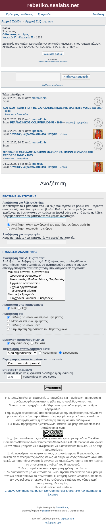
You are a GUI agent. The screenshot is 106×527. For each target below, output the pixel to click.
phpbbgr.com (67, 518)
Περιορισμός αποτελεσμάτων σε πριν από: (32, 359)
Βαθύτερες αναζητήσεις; (53, 85)
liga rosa (37, 131)
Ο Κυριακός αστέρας (15, 34)
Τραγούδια (45, 14)
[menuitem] (50, 523)
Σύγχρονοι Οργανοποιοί (35, 276)
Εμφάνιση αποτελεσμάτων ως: (24, 339)
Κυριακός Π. (9, 37)
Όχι (22, 308)
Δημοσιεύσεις (18, 343)
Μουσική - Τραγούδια (35, 294)
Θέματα (38, 343)
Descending (69, 352)
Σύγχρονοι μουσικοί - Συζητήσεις (35, 298)
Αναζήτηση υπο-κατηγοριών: (22, 304)
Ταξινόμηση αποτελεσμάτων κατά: (26, 349)
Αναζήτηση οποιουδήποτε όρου (29, 228)
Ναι (11, 308)
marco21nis (39, 98)
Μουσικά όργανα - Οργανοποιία (35, 272)
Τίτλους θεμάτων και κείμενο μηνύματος (35, 317)
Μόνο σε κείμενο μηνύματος (27, 321)
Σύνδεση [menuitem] (98, 14)
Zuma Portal (62, 507)
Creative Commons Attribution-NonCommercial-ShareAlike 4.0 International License (52, 492)
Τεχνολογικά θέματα (35, 291)
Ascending (48, 352)
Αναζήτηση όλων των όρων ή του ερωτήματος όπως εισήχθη (48, 224)
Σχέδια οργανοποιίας (35, 287)
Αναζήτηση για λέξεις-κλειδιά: (23, 202)
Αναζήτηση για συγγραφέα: (21, 234)
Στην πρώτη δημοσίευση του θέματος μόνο (37, 329)
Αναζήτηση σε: (12, 313)
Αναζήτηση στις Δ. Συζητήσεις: (23, 258)
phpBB (45, 510)
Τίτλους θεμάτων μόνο (23, 325)
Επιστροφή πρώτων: (17, 369)
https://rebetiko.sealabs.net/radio (52, 62)
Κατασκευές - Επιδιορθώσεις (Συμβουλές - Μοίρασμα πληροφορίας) (35, 279)
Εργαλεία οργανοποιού (35, 283)
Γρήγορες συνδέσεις (19, 14)
